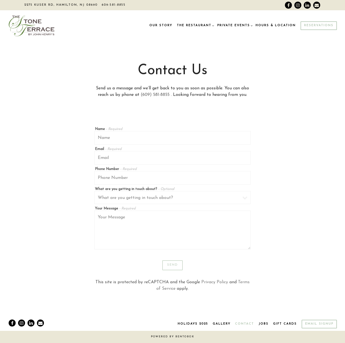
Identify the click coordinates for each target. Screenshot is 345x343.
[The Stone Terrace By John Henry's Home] (41, 25)
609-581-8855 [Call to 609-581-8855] (114, 5)
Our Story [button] (160, 25)
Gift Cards (285, 323)
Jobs (263, 323)
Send (172, 265)
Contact (244, 323)
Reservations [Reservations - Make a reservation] (318, 25)
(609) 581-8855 (156, 95)
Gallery (221, 323)
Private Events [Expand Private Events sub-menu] (234, 25)
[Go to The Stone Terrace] (61, 5)
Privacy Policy (214, 283)
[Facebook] (288, 5)
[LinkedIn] (307, 5)
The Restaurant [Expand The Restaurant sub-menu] (195, 25)
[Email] (316, 5)
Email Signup (319, 323)
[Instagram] (297, 5)
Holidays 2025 (193, 323)
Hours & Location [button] (276, 25)
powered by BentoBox (172, 336)
